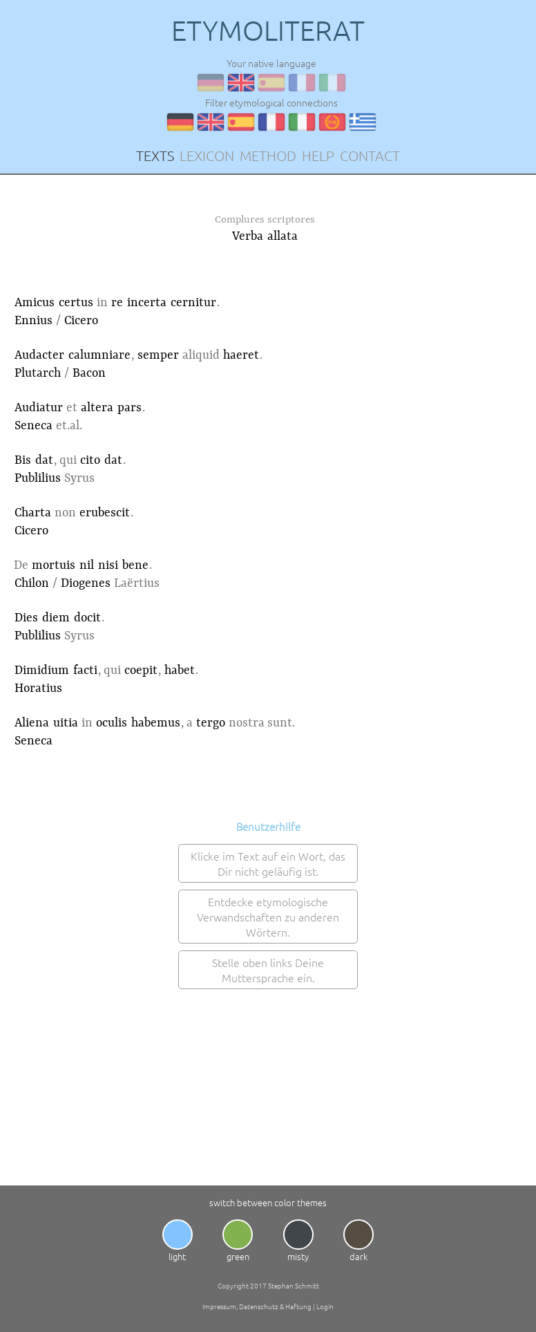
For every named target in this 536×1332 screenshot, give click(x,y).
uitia (65, 723)
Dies (26, 618)
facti (85, 670)
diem (56, 618)
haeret (241, 355)
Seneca (33, 426)
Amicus (35, 303)
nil (86, 565)
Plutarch (38, 373)
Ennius (33, 321)
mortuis (53, 565)
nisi (108, 565)
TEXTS (155, 155)
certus (76, 303)
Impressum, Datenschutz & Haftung (257, 1306)
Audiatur (39, 408)
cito (90, 460)
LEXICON (207, 155)
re (117, 303)
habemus (155, 723)
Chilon (32, 583)
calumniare (99, 355)
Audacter (39, 355)
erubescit (104, 513)
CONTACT (370, 155)
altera (97, 408)
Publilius (38, 478)
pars (129, 408)
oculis (111, 723)
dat (44, 460)
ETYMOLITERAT (268, 30)
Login (325, 1306)
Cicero (81, 321)
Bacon (89, 373)
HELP (318, 155)
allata (282, 236)
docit (87, 618)
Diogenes (86, 583)
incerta (146, 303)
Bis (23, 460)
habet (179, 670)
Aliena (32, 723)
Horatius (38, 688)
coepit (140, 670)
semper (158, 355)
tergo (210, 723)
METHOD (268, 155)
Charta (33, 513)
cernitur (193, 303)
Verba (247, 236)
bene (135, 565)
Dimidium (42, 670)
